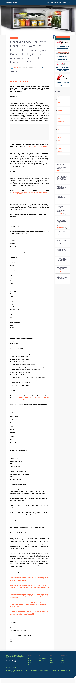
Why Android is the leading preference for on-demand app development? (62, 278)
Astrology (59, 118)
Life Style (59, 102)
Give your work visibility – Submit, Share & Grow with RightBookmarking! (62, 58)
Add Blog (51, 662)
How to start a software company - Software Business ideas (61, 198)
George (58, 170)
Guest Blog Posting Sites (17, 671)
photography (60, 110)
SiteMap (62, 662)
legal (40, 662)
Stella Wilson (59, 181)
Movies (59, 115)
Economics (60, 151)
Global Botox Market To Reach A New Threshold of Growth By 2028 (62, 259)
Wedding (59, 134)
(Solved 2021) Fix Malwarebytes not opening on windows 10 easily (61, 166)
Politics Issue (60, 113)
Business (59, 124)
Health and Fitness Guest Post (28, 671)
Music (59, 140)
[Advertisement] (29, 132)
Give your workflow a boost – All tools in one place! (62, 47)
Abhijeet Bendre (60, 227)
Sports (59, 99)
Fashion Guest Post (44, 670)
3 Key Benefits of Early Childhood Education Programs (62, 233)
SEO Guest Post (26, 670)
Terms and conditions (42, 658)
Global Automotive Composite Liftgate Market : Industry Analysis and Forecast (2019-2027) (61, 209)
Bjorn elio (16, 67)
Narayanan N (59, 202)
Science (59, 153)
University (59, 145)
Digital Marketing (61, 132)
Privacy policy (41, 660)
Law (58, 143)
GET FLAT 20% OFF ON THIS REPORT (19, 81)
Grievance (29, 662)
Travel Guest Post (9, 670)
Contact (29, 660)
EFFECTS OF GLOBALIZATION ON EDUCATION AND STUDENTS (61, 188)
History (59, 96)
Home (48, 2)
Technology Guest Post (18, 670)
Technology (60, 107)
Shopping (59, 148)
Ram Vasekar (59, 213)
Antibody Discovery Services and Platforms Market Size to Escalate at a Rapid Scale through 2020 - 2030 (62, 177)
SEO (58, 129)
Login (60, 2)
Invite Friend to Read (62, 37)
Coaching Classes (61, 126)
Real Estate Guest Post (35, 670)
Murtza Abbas (59, 281)
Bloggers (56, 2)
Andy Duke (59, 271)
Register (64, 2)
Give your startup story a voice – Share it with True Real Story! (63, 84)
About (29, 658)
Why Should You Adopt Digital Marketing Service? (62, 268)
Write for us (30, 664)
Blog (52, 2)
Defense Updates (61, 121)
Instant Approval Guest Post (62, 670)
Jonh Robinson (59, 236)
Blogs (51, 658)
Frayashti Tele (59, 262)
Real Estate (60, 137)
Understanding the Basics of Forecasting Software (61, 250)
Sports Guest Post (52, 670)
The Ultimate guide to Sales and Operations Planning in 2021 (61, 242)
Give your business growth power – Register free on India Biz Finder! (62, 69)
